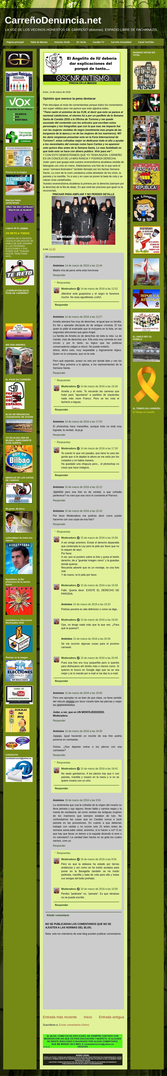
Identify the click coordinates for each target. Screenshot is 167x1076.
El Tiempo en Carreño (143, 412)
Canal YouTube (146, 42)
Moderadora (68, 288)
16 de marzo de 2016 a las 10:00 (99, 889)
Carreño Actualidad (121, 42)
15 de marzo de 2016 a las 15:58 (99, 585)
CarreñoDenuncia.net (53, 20)
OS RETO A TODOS (18, 233)
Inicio (88, 1017)
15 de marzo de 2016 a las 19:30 (83, 731)
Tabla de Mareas (39, 42)
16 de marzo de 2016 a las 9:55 (83, 800)
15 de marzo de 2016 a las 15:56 (99, 537)
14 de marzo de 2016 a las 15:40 (99, 386)
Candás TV (98, 42)
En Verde (81, 42)
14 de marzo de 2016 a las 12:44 (83, 265)
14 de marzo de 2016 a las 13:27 (83, 316)
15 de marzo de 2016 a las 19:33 (91, 604)
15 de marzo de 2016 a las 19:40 (99, 619)
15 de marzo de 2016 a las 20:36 (91, 638)
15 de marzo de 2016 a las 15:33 (83, 511)
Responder (59, 275)
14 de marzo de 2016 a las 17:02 (83, 421)
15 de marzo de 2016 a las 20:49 (99, 658)
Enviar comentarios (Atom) (74, 1025)
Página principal (15, 42)
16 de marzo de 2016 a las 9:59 (98, 859)
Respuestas (63, 282)
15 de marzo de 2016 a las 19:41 (99, 768)
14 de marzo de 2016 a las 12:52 (99, 288)
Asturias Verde (62, 42)
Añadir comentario (58, 915)
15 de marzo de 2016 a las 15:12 (83, 487)
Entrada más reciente (60, 1017)
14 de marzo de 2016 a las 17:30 (99, 448)
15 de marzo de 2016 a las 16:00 (83, 693)
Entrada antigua (111, 1017)
